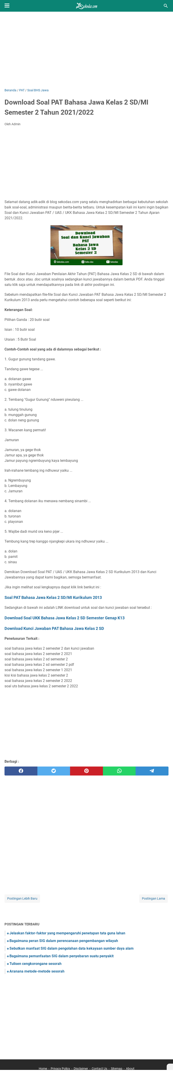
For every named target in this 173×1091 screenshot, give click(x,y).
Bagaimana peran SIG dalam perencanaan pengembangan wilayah (63, 941)
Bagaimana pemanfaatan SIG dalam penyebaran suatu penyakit (61, 956)
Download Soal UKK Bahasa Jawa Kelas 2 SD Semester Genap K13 (65, 618)
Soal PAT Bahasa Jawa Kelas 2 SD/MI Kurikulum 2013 (53, 597)
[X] (170, 1067)
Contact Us (99, 1068)
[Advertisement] (86, 49)
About (130, 1068)
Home (43, 1068)
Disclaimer (81, 1068)
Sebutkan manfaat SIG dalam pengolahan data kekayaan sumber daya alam (71, 948)
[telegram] (152, 771)
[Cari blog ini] (165, 6)
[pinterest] (86, 771)
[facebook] (21, 771)
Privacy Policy (60, 1068)
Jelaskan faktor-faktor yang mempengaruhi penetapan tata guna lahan (67, 933)
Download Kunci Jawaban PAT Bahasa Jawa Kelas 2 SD (54, 628)
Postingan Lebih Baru (22, 898)
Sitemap (116, 1068)
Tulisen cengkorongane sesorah (35, 964)
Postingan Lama (153, 898)
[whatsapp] (119, 771)
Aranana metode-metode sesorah (36, 971)
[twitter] (53, 771)
